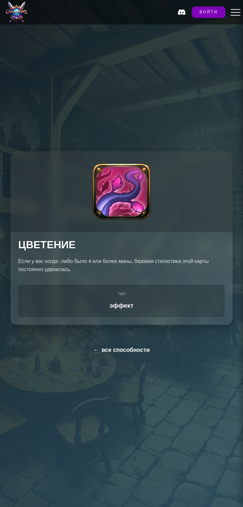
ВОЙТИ (208, 12)
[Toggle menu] (235, 12)
